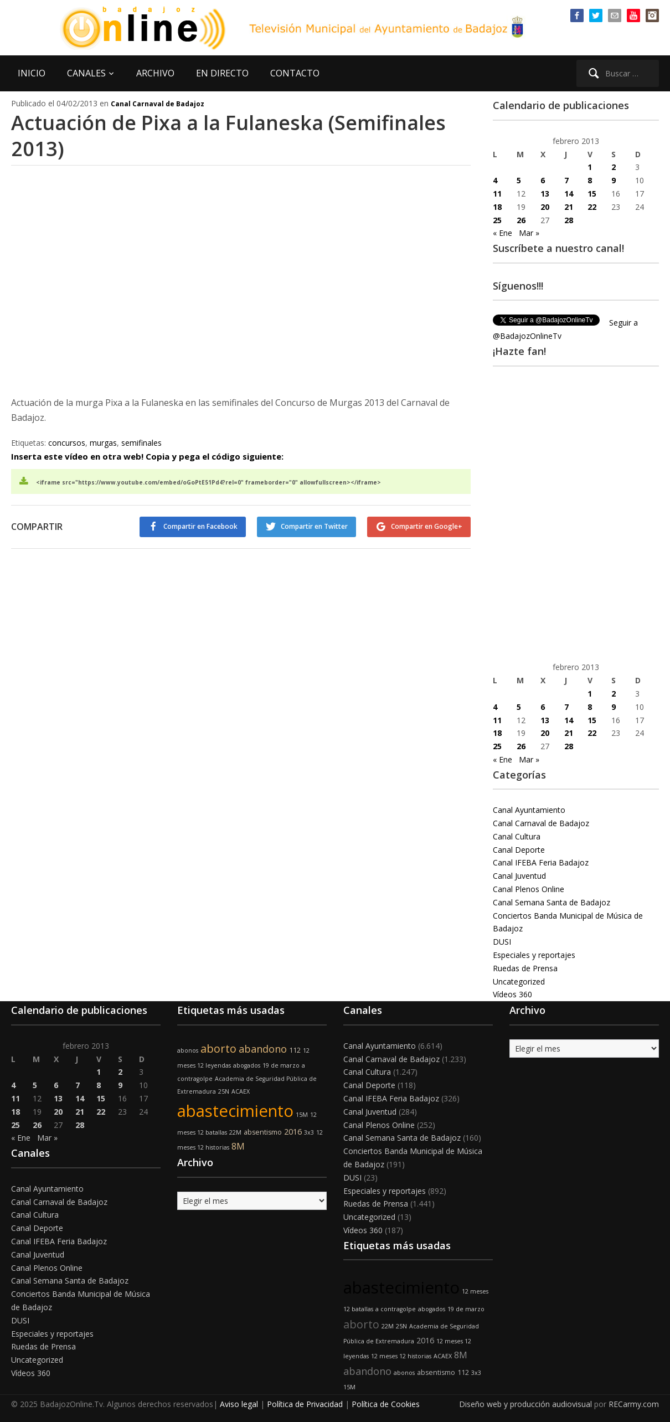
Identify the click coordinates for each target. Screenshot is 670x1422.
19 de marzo (281, 1065)
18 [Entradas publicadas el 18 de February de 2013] (497, 207)
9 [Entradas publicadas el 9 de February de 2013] (613, 180)
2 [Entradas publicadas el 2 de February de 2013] (613, 167)
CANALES (86, 73)
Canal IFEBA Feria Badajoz (541, 862)
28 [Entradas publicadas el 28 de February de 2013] (568, 220)
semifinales (141, 442)
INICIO (31, 73)
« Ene (502, 233)
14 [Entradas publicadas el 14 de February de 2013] (568, 193)
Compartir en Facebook (200, 526)
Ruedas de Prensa (525, 968)
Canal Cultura (516, 836)
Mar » (529, 233)
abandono (263, 1048)
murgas (103, 442)
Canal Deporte (519, 849)
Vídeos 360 (512, 994)
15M (302, 1115)
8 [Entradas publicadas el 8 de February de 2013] (589, 180)
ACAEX (240, 1091)
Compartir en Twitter (314, 526)
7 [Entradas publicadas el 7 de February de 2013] (566, 180)
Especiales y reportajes (534, 955)
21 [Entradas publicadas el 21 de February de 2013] (568, 207)
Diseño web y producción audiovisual (525, 1404)
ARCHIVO (155, 73)
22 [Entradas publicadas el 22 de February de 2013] (591, 207)
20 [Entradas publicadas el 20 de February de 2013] (544, 207)
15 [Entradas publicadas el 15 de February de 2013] (591, 193)
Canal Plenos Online (528, 889)
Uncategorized (519, 981)
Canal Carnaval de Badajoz (157, 104)
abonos (187, 1050)
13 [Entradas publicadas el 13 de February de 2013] (544, 193)
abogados (246, 1065)
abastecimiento (235, 1111)
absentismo (263, 1132)
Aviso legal (239, 1404)
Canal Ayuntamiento (529, 810)
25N (223, 1091)
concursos (66, 442)
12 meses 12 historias (401, 1356)
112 (295, 1050)
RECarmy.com (634, 1404)
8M (238, 1146)
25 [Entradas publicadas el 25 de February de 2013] (497, 220)
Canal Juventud (519, 875)
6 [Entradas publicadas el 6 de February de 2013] (542, 180)
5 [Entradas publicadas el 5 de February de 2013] (519, 180)
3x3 (309, 1132)
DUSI (502, 941)
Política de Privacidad (305, 1404)
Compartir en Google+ (426, 526)
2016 (293, 1131)
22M (235, 1132)
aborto (218, 1048)
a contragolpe (395, 1309)
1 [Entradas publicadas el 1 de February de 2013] (589, 167)
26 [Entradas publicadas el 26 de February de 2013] (521, 220)
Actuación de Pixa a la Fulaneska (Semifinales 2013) (228, 135)
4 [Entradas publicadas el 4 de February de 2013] (495, 180)
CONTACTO (294, 73)
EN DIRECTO (222, 73)
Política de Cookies (386, 1404)
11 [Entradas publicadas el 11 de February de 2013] (497, 193)
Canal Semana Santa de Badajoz (551, 902)
